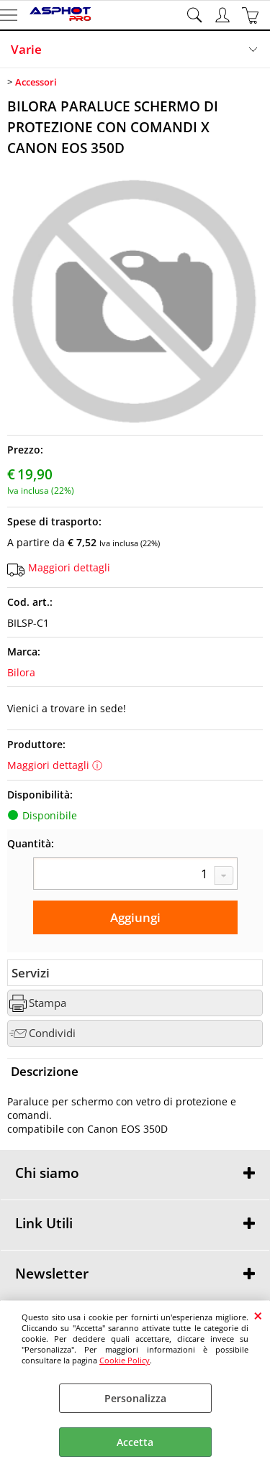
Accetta (135, 1442)
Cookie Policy (124, 1360)
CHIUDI (258, 1315)
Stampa (47, 1002)
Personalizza (135, 1398)
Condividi (52, 1033)
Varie (26, 49)
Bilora (21, 672)
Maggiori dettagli (69, 567)
